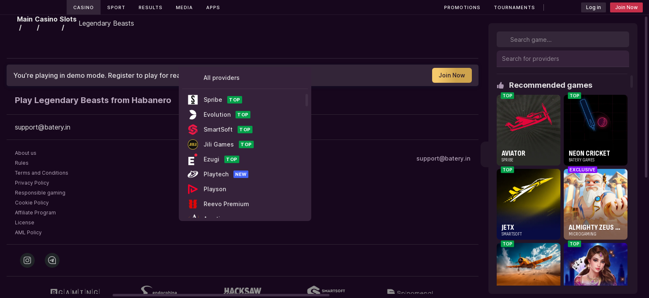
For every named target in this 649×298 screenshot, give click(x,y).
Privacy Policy (32, 183)
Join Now (626, 7)
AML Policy (28, 232)
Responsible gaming (40, 193)
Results (151, 7)
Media (184, 7)
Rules (22, 163)
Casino (83, 7)
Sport (116, 7)
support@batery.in (443, 158)
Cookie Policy (32, 202)
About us (25, 153)
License (24, 222)
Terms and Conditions (41, 173)
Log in (593, 7)
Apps (213, 7)
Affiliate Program (35, 212)
